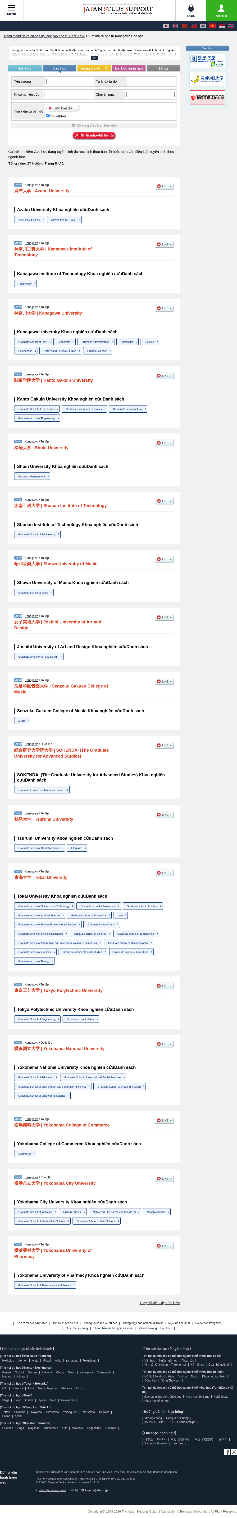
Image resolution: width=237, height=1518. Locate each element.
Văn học (149, 1360)
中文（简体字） (181, 1439)
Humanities (126, 341)
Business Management (31, 476)
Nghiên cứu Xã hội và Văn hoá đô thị (114, 1212)
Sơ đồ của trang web (208, 1323)
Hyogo (42, 1400)
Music (21, 720)
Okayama (36, 1412)
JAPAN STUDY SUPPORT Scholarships (169, 1422)
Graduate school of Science (90, 933)
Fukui (79, 1388)
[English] (175, 26)
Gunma (32, 1372)
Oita (65, 1428)
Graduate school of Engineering (36, 418)
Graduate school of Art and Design (38, 656)
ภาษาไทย (177, 1443)
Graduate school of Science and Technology (43, 906)
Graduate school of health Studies (82, 952)
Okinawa (111, 1428)
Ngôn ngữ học (168, 1360)
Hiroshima (52, 1412)
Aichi (30, 1388)
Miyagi (46, 1360)
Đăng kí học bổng (177, 1418)
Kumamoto (51, 1428)
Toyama (52, 1388)
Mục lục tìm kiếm (179, 1323)
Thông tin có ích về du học (100, 1323)
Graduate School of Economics (84, 409)
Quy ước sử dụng (77, 1328)
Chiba (60, 1372)
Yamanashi (104, 1372)
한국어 (223, 1439)
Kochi (18, 1416)
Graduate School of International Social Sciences (92, 1077)
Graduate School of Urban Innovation (119, 1086)
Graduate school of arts (100, 924)
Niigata (20, 1376)
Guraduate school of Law (127, 409)
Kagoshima (94, 1428)
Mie (40, 1388)
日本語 (148, 1439)
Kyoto (17, 1400)
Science (149, 341)
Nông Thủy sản (170, 1380)
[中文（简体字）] (184, 26)
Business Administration (95, 341)
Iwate (35, 1360)
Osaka (29, 1400)
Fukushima (89, 1360)
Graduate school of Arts (80, 1019)
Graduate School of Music (33, 592)
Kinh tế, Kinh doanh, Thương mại (165, 1364)
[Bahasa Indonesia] (221, 26)
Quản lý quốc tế (72, 1212)
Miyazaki (77, 1428)
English (161, 1439)
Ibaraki (6, 1372)
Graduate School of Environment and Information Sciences (52, 1086)
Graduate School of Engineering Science (42, 1095)
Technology (25, 283)
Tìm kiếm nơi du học (65, 1323)
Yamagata (71, 1360)
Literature (76, 848)
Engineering (25, 350)
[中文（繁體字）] (193, 26)
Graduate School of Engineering (37, 534)
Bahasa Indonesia (155, 1443)
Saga (20, 1428)
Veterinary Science (29, 219)
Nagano (7, 1376)
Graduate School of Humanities (36, 409)
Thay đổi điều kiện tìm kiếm (160, 1303)
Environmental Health (63, 219)
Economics (64, 341)
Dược (194, 1376)
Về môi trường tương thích (155, 1328)
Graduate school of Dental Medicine (39, 848)
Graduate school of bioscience (98, 906)
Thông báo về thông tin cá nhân (113, 1328)
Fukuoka (7, 1428)
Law (120, 915)
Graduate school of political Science (39, 915)
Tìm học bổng (153, 1418)
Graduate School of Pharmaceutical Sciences (44, 1285)
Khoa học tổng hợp (156, 1400)
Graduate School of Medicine (35, 1212)
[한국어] (203, 26)
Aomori (22, 1360)
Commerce (24, 1153)
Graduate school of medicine (35, 952)
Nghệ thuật (221, 1396)
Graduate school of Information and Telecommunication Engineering (57, 943)
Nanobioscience (156, 1212)
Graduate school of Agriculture (130, 952)
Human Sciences (97, 350)
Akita (58, 1360)
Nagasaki (34, 1428)
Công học (150, 1380)
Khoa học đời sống (197, 1396)
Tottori (6, 1412)
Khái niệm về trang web (51, 1490)
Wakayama (67, 1400)
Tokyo (71, 1372)
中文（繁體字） (205, 1439)
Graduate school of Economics (89, 915)
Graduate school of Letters (142, 906)
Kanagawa (58, 116)
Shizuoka (17, 1388)
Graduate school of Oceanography (128, 943)
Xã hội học (197, 1364)
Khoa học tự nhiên (213, 1376)
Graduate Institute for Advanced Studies (41, 790)
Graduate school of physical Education (40, 933)
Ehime (6, 1416)
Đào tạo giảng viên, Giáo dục (162, 1396)
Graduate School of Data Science (96, 1221)
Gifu (4, 1388)
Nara (53, 1400)
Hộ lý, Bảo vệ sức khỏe (159, 1376)
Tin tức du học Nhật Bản (31, 1323)
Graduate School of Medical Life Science (42, 1221)
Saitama (46, 1372)
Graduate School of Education (35, 1077)
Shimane (19, 1412)
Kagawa (104, 1412)
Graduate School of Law (32, 341)
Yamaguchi (70, 1412)
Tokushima (88, 1412)
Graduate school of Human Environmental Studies (47, 924)
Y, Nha (182, 1376)
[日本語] (165, 26)
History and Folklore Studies (60, 350)
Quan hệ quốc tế (219, 1364)
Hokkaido (8, 1360)
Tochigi (19, 1372)
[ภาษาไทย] (231, 26)
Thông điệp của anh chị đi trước (143, 1323)
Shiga (5, 1400)
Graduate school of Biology (34, 961)
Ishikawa (66, 1388)
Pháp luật (188, 1360)
